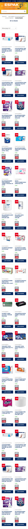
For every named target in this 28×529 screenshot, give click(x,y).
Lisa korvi (7, 62)
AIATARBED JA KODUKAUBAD (16, 16)
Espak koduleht (6, 1)
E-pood (14, 1)
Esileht (4, 16)
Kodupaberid (9, 18)
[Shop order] (9, 28)
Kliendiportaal (21, 1)
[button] (2, 6)
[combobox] (13, 11)
